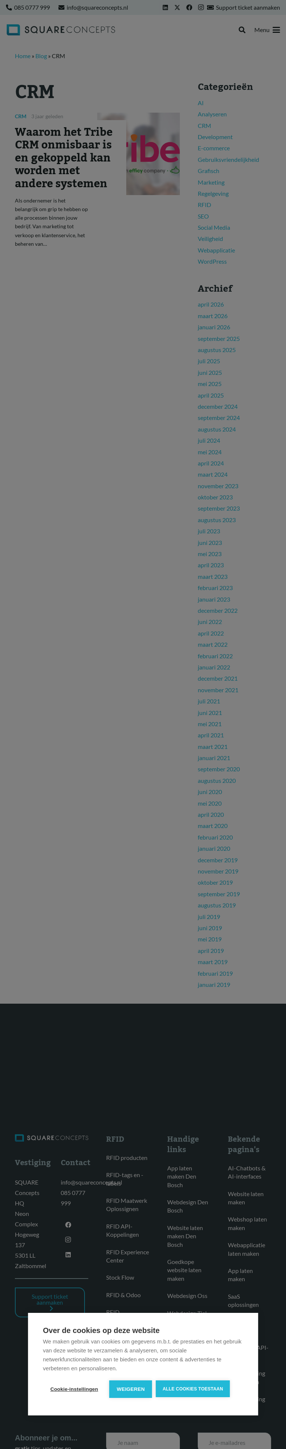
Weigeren (131, 1389)
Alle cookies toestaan (193, 1389)
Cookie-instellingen (74, 1389)
